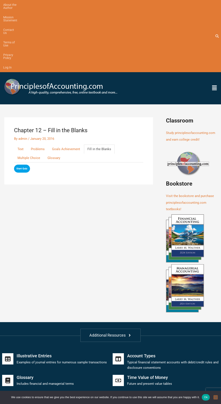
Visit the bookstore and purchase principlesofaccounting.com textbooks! (190, 139)
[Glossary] (7, 316)
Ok (206, 397)
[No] (215, 397)
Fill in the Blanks (99, 86)
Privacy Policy (118, 4)
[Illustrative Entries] (7, 295)
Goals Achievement (66, 86)
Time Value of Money (147, 313)
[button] (192, 25)
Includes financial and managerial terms (45, 320)
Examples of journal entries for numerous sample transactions (62, 299)
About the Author (14, 4)
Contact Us (71, 4)
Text (20, 86)
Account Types (141, 292)
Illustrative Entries (34, 292)
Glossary (53, 95)
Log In (138, 4)
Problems (38, 86)
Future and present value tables (149, 320)
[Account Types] (118, 295)
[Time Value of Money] (118, 316)
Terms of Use (94, 4)
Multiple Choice (28, 95)
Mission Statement (45, 4)
